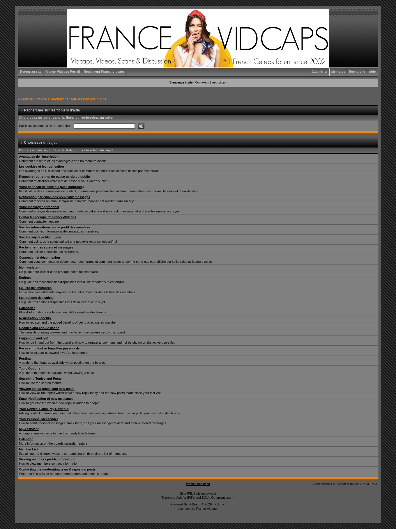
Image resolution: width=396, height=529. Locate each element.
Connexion (202, 82)
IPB (189, 493)
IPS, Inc (219, 504)
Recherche (357, 71)
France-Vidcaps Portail (62, 71)
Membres (338, 71)
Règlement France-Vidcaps (104, 71)
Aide (372, 71)
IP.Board (194, 504)
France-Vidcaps (34, 99)
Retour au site (31, 71)
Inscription (218, 82)
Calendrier (320, 71)
